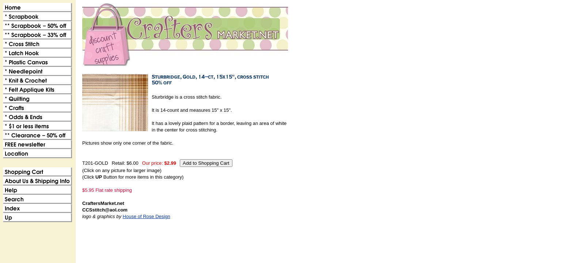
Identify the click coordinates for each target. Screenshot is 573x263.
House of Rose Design (146, 216)
